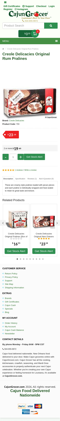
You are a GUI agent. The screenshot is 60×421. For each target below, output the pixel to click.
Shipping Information (13, 287)
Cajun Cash (9, 305)
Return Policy (9, 273)
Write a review (30, 170)
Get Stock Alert (34, 156)
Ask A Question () (46, 179)
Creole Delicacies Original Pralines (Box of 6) (16, 235)
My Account (9, 326)
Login (52, 6)
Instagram (21, 9)
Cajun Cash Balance (13, 330)
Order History (9, 323)
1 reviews (19, 170)
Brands (7, 298)
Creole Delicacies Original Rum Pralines (23, 49)
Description (8, 179)
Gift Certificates (12, 6)
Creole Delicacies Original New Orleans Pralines (44, 235)
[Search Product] (51, 26)
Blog (5, 312)
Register (8, 9)
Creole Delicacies (16, 120)
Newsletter (8, 333)
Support (7, 280)
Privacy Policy (10, 277)
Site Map (7, 284)
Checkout (41, 6)
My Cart (35, 34)
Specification (20, 179)
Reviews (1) (32, 179)
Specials (7, 309)
